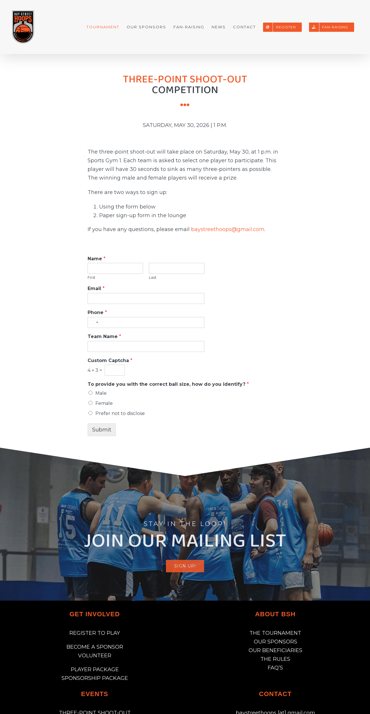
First (91, 277)
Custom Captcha (110, 360)
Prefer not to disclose (120, 413)
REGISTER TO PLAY (94, 633)
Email (96, 288)
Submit (101, 430)
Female (104, 403)
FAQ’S (275, 668)
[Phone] (146, 322)
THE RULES (275, 659)
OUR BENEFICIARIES (275, 650)
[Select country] (94, 322)
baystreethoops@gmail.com (227, 229)
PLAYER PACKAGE (95, 669)
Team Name (104, 336)
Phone (97, 312)
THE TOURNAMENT (275, 633)
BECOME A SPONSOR (94, 647)
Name (97, 258)
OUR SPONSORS (275, 642)
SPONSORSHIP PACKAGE (95, 678)
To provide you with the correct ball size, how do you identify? (168, 384)
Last (152, 277)
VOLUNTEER (94, 655)
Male (101, 393)
